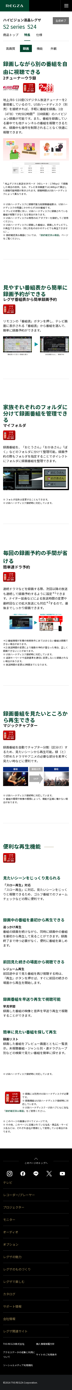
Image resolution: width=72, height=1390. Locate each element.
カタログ (9, 1294)
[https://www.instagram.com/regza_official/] (9, 1173)
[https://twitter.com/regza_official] (49, 1173)
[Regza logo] (14, 5)
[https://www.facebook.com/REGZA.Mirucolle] (23, 1173)
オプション (10, 1244)
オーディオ (10, 1232)
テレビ (7, 1182)
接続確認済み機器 (50, 235)
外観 (53, 48)
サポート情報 (12, 1306)
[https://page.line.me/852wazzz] (36, 1173)
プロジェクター (13, 1207)
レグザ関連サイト (15, 1331)
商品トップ (10, 34)
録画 (26, 48)
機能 (40, 48)
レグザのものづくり (17, 1269)
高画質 (10, 48)
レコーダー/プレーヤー (19, 1194)
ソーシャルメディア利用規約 (18, 1365)
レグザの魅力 (12, 1256)
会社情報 (9, 1318)
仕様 (39, 34)
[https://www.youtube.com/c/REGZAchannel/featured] (62, 1173)
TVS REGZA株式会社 (13, 1343)
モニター (9, 1219)
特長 (27, 34)
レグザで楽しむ (14, 1281)
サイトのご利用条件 (46, 1354)
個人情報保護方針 (45, 1343)
